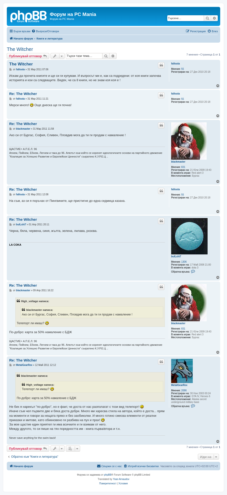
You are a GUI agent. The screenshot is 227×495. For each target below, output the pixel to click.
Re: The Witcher (23, 94)
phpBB (107, 474)
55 (182, 69)
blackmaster (178, 161)
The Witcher (20, 49)
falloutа (175, 63)
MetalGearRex (179, 385)
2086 (184, 390)
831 (183, 167)
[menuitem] (45, 31)
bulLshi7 (176, 256)
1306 (184, 261)
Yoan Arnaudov (121, 479)
